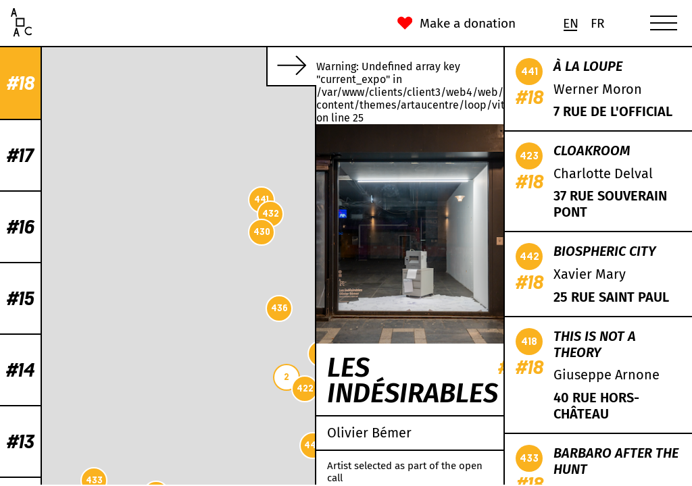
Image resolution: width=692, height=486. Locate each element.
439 (200, 298)
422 (116, 388)
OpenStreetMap (179, 479)
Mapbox (298, 479)
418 (273, 108)
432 (82, 214)
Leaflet (135, 479)
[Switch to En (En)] (570, 23)
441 (73, 199)
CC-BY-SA (227, 479)
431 (254, 213)
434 (217, 293)
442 (124, 445)
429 (246, 151)
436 (90, 308)
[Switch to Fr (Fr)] (597, 23)
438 (249, 251)
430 (73, 232)
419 (133, 353)
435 (200, 116)
